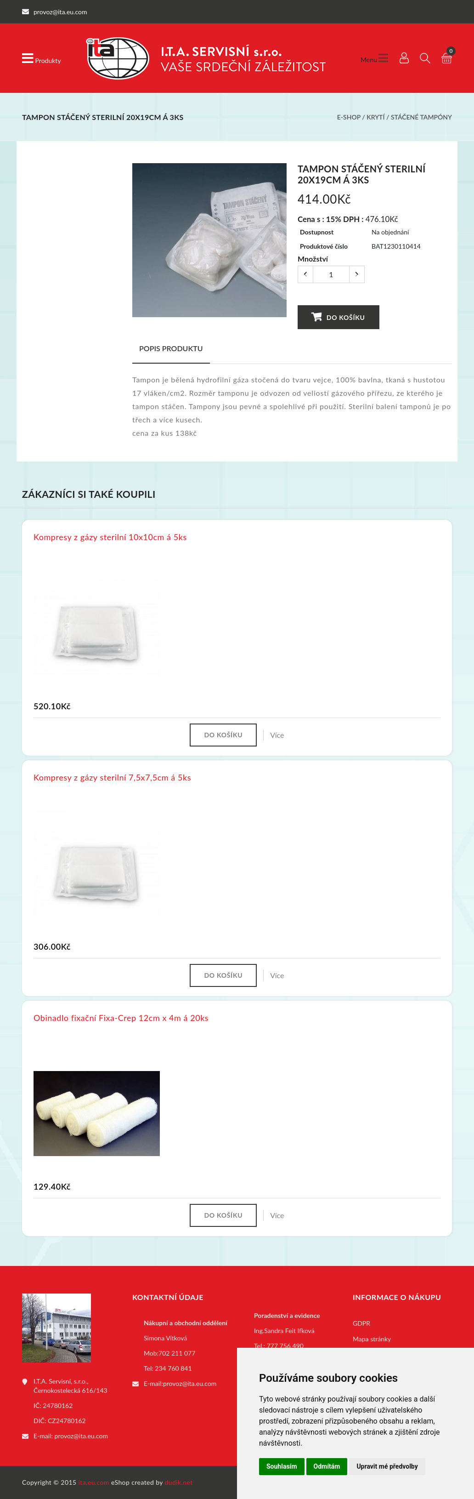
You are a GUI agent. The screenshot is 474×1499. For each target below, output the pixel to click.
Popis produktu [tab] (171, 348)
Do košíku (338, 317)
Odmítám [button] (327, 1466)
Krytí (375, 117)
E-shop (349, 117)
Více (277, 734)
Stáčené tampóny (421, 117)
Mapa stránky (372, 1339)
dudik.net (179, 1482)
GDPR (361, 1323)
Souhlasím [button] (281, 1466)
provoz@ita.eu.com (81, 1436)
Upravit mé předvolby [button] (387, 1466)
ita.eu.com (94, 1482)
